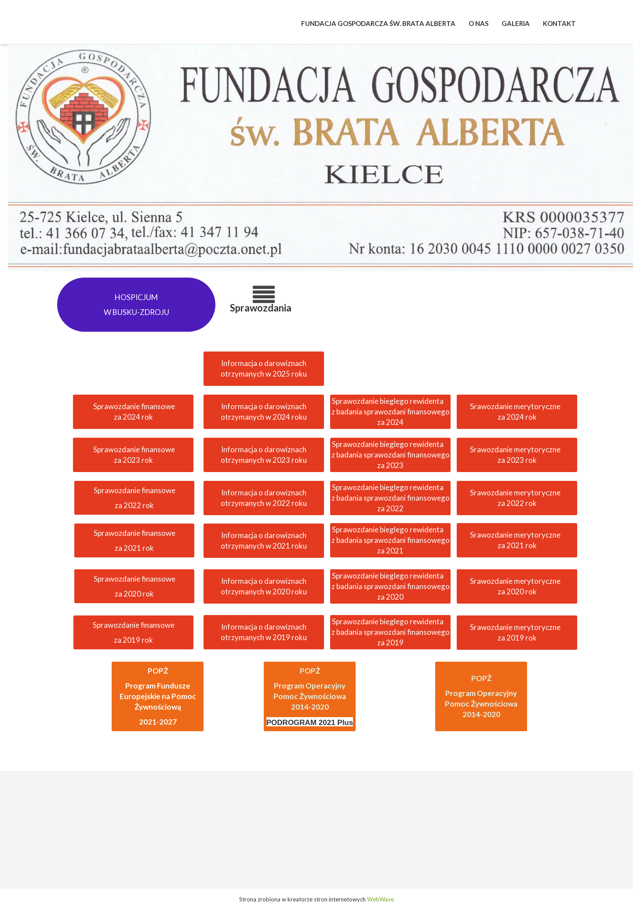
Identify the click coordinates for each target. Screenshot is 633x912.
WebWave (380, 899)
